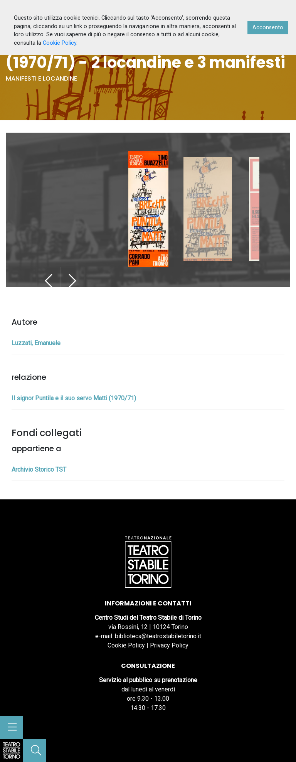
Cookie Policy (126, 645)
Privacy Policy (169, 645)
